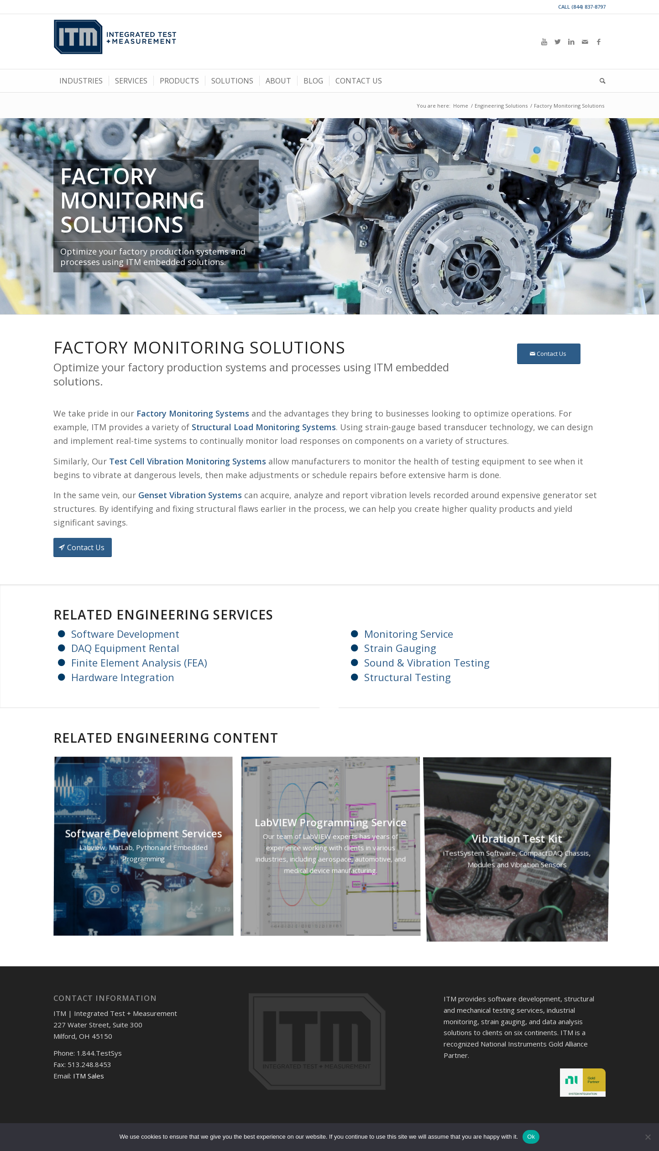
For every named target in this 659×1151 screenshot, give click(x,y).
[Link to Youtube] (544, 41)
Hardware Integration (122, 677)
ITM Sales (88, 1075)
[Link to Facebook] (599, 41)
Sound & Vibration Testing (427, 662)
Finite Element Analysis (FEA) (139, 662)
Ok (531, 1136)
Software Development (125, 634)
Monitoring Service (408, 634)
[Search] (600, 80)
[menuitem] (81, 80)
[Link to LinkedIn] (571, 41)
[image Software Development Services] (147, 850)
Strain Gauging (400, 648)
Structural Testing (407, 677)
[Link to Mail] (585, 41)
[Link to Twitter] (558, 41)
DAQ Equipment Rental (125, 648)
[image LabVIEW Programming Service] (334, 850)
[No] (647, 1136)
